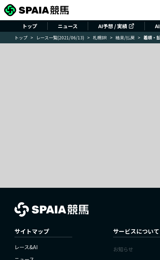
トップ (29, 26)
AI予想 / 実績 (116, 26)
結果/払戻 (125, 37)
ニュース (68, 26)
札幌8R (100, 37)
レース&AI (26, 247)
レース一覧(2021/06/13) (60, 37)
